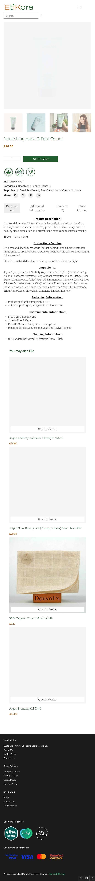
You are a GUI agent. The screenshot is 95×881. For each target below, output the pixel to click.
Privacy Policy (10, 784)
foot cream (47, 190)
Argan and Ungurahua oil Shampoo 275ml (36, 438)
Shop (6, 797)
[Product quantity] (12, 158)
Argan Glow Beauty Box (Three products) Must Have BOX (45, 528)
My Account (9, 801)
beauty (14, 190)
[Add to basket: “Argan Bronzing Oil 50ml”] (47, 700)
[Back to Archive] (86, 878)
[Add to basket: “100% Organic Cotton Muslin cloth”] (47, 609)
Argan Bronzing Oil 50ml (25, 708)
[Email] (38, 195)
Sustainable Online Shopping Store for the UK (26, 746)
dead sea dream (29, 190)
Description (12, 208)
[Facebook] (15, 195)
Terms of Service (12, 771)
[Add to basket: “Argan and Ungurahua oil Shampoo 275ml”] (47, 429)
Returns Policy (11, 776)
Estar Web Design (56, 874)
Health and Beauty (29, 186)
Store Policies (82, 208)
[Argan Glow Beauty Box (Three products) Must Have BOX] (47, 485)
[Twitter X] (23, 195)
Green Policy (10, 780)
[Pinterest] (30, 195)
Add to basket (41, 159)
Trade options (10, 806)
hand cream (62, 190)
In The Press (10, 754)
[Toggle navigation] (79, 7)
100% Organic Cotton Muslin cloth (31, 618)
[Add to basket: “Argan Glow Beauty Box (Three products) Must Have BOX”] (47, 519)
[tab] (12, 208)
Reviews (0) (62, 208)
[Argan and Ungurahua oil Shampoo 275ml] (47, 395)
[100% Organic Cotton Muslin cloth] (47, 575)
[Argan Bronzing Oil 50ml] (47, 665)
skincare (76, 190)
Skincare (46, 186)
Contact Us (9, 758)
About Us (8, 750)
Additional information (37, 208)
